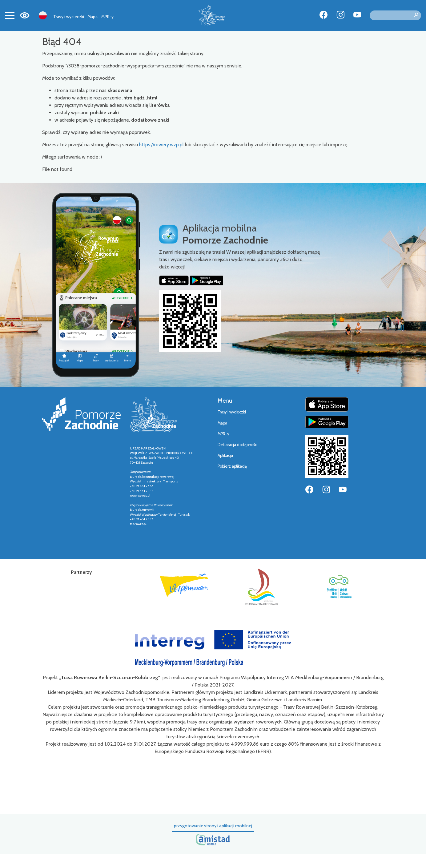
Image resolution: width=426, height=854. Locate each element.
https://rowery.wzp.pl (161, 144)
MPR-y (107, 16)
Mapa (92, 16)
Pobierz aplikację (232, 466)
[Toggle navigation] (10, 15)
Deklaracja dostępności (238, 444)
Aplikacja (225, 455)
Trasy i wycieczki (68, 16)
